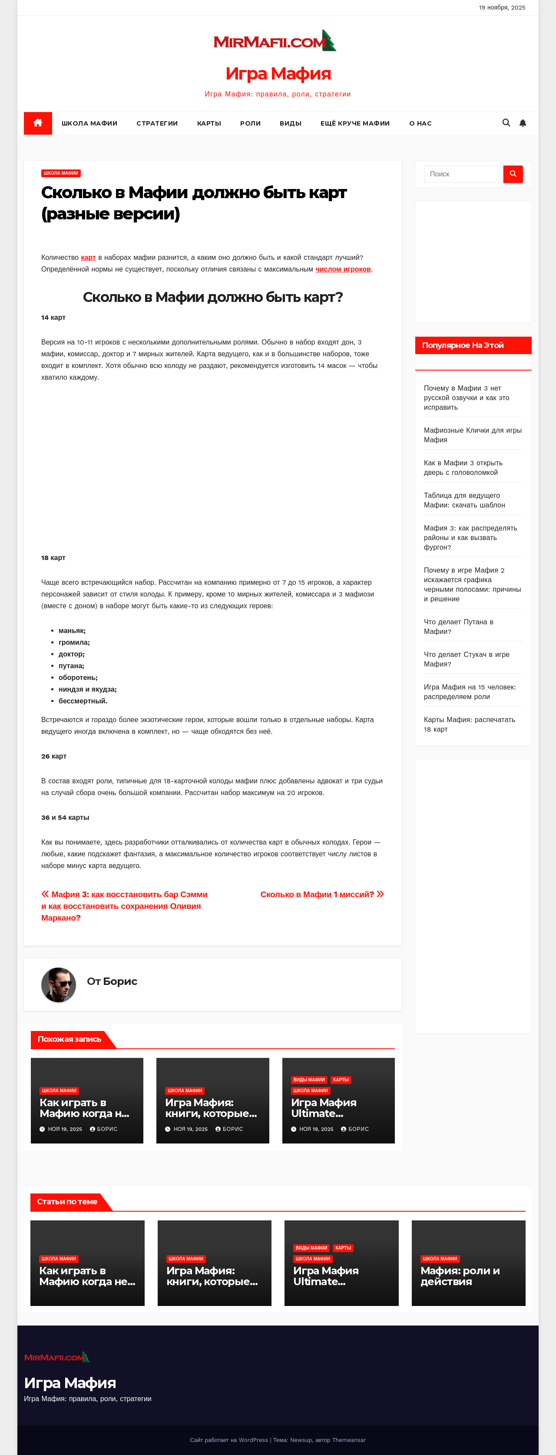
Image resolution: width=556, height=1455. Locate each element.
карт (88, 257)
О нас (420, 123)
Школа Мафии (90, 123)
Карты (209, 123)
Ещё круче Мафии (355, 123)
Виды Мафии (309, 1079)
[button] (506, 122)
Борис (119, 981)
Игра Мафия (278, 73)
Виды (290, 123)
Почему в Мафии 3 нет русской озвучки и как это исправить (467, 397)
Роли (250, 123)
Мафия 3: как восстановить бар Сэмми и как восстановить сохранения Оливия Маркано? (124, 906)
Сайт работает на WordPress (230, 1440)
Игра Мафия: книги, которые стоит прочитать (209, 1113)
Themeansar (349, 1440)
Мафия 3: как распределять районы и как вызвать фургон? (470, 537)
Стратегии (157, 123)
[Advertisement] (212, 467)
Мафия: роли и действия (460, 1276)
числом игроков (343, 269)
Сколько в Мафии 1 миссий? (322, 894)
